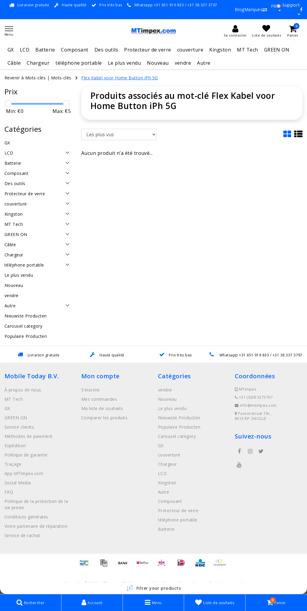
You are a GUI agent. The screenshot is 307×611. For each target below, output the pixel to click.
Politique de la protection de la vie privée (36, 504)
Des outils (106, 49)
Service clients (19, 427)
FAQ (8, 492)
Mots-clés (61, 78)
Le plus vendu (124, 63)
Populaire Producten (179, 427)
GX (10, 49)
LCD (24, 49)
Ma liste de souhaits (102, 408)
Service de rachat (22, 535)
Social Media (17, 483)
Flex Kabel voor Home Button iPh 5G (119, 78)
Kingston (220, 49)
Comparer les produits (104, 418)
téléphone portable (78, 63)
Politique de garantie (25, 455)
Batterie (45, 49)
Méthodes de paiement (28, 436)
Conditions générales (26, 517)
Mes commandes (99, 399)
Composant (74, 49)
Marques (253, 9)
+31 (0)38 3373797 (254, 397)
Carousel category (177, 436)
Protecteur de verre (147, 49)
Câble (14, 63)
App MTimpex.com (23, 473)
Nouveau (157, 63)
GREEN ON (277, 49)
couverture (190, 49)
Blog (239, 9)
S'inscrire (90, 390)
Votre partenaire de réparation (35, 526)
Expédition (15, 445)
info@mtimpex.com (256, 405)
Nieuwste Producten (179, 418)
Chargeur (38, 63)
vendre (183, 63)
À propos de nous (22, 390)
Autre (203, 63)
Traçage (12, 464)
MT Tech (247, 49)
